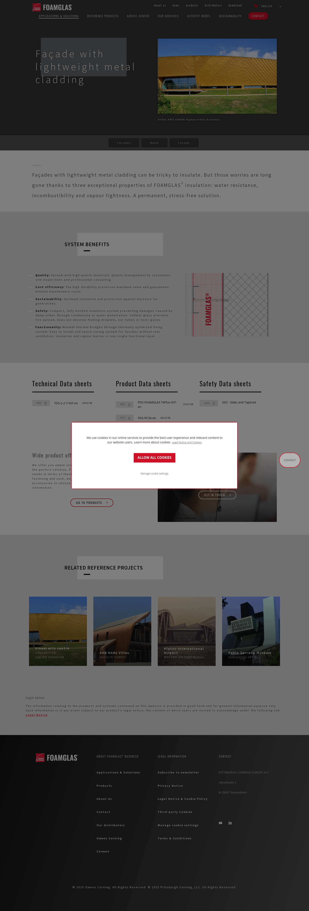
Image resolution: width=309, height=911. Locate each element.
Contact (290, 460)
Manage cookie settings (154, 473)
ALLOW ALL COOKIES (154, 457)
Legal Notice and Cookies (187, 442)
